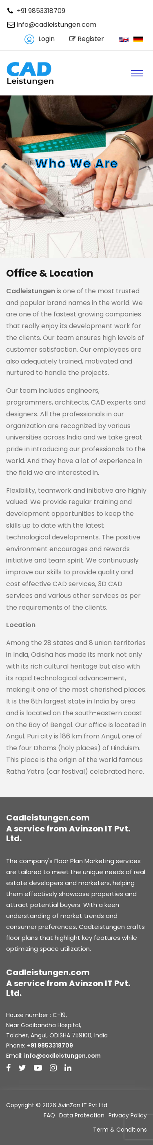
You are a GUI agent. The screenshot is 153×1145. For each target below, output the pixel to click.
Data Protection (81, 1115)
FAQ (49, 1115)
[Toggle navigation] (137, 73)
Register (86, 38)
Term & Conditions (120, 1130)
